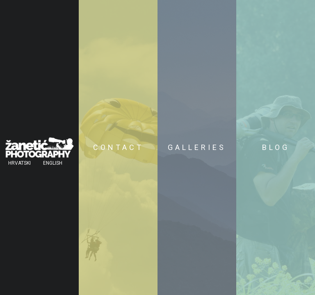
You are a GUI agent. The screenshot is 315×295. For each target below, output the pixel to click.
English (52, 163)
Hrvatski (19, 163)
